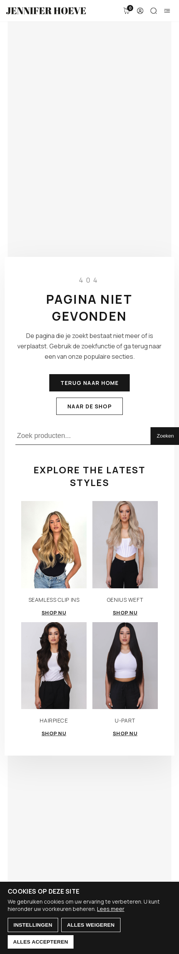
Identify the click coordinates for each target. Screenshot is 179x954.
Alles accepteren (40, 942)
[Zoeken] (153, 11)
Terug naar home (89, 382)
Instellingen (32, 925)
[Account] (140, 11)
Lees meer (110, 908)
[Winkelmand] (126, 10)
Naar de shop (89, 406)
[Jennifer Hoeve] (46, 11)
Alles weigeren (91, 925)
